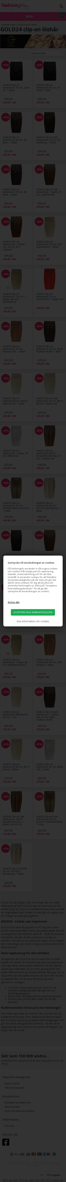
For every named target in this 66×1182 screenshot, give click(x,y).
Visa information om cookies (33, 621)
